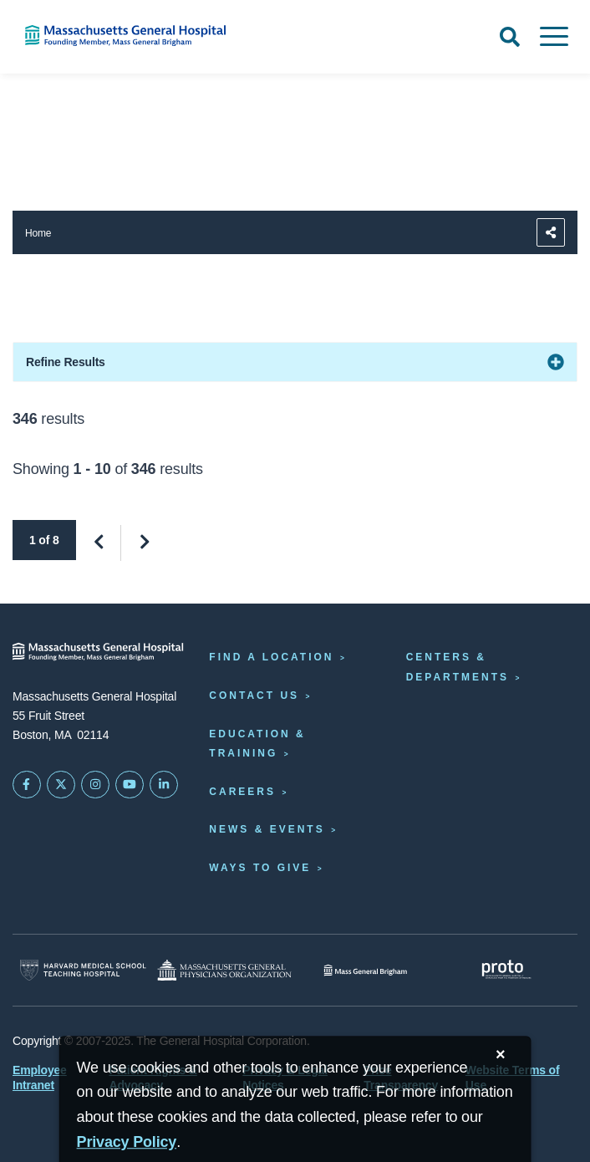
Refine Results (65, 362)
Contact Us (254, 695)
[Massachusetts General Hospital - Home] (98, 651)
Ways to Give (260, 868)
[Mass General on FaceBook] (27, 785)
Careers (242, 792)
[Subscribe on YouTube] (129, 785)
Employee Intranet (40, 1077)
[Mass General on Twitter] (61, 785)
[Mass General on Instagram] (95, 785)
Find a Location (271, 657)
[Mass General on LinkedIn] (164, 785)
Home (38, 233)
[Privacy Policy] (127, 1142)
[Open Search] (510, 36)
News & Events (266, 829)
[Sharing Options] (551, 232)
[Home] (123, 35)
